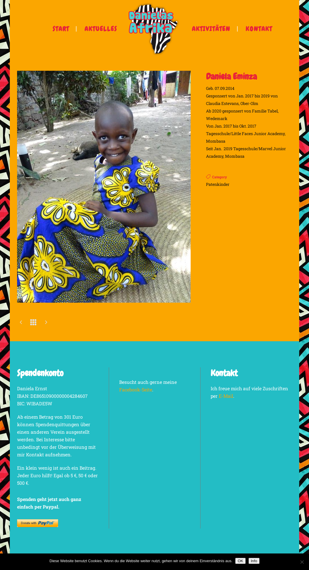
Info (254, 561)
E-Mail (226, 396)
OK (240, 561)
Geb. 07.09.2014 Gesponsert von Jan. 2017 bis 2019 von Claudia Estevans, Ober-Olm (242, 96)
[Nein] (302, 562)
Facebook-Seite (135, 389)
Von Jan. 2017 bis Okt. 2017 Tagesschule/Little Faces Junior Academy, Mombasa (246, 133)
